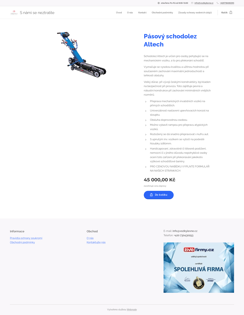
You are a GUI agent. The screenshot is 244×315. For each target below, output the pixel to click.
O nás (90, 238)
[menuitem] (114, 12)
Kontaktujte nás (96, 242)
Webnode (132, 309)
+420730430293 (227, 3)
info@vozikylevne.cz (204, 3)
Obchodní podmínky (22, 242)
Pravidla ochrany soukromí (26, 238)
